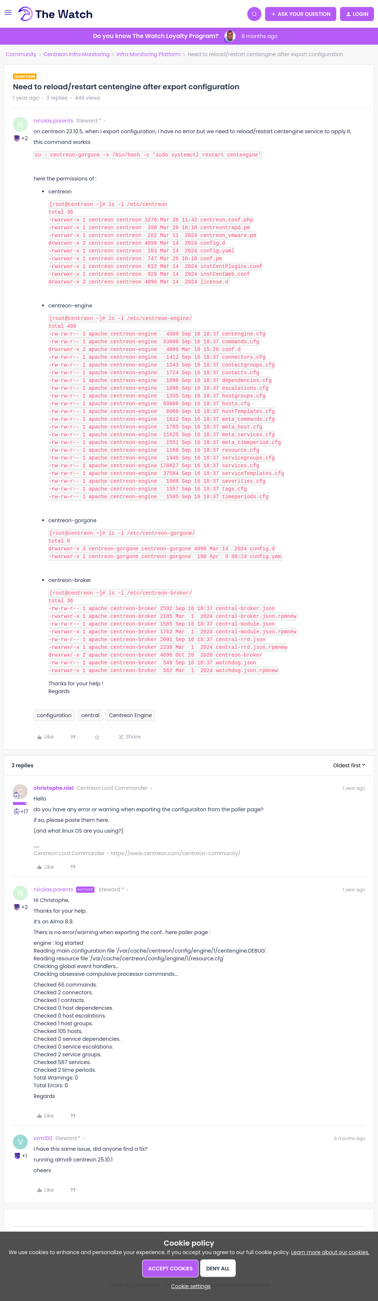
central (90, 715)
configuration (54, 715)
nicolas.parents (53, 120)
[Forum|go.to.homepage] (55, 14)
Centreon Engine (130, 715)
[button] (8, 15)
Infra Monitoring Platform (149, 54)
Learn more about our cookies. (330, 1252)
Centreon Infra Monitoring (77, 54)
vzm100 (43, 1138)
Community (21, 54)
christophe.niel (53, 788)
